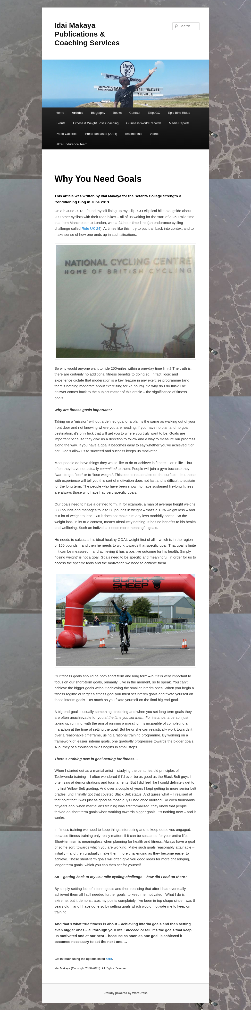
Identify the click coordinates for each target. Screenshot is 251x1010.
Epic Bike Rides (179, 113)
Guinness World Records (143, 123)
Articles (78, 113)
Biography (98, 113)
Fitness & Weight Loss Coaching (96, 123)
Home (60, 113)
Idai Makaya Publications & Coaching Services (86, 34)
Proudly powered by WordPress (125, 993)
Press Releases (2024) (101, 134)
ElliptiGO (154, 113)
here (109, 959)
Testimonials (133, 134)
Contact (134, 113)
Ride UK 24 (91, 228)
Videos (154, 134)
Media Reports (179, 123)
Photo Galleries (66, 134)
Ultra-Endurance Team (71, 144)
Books (117, 113)
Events (61, 123)
